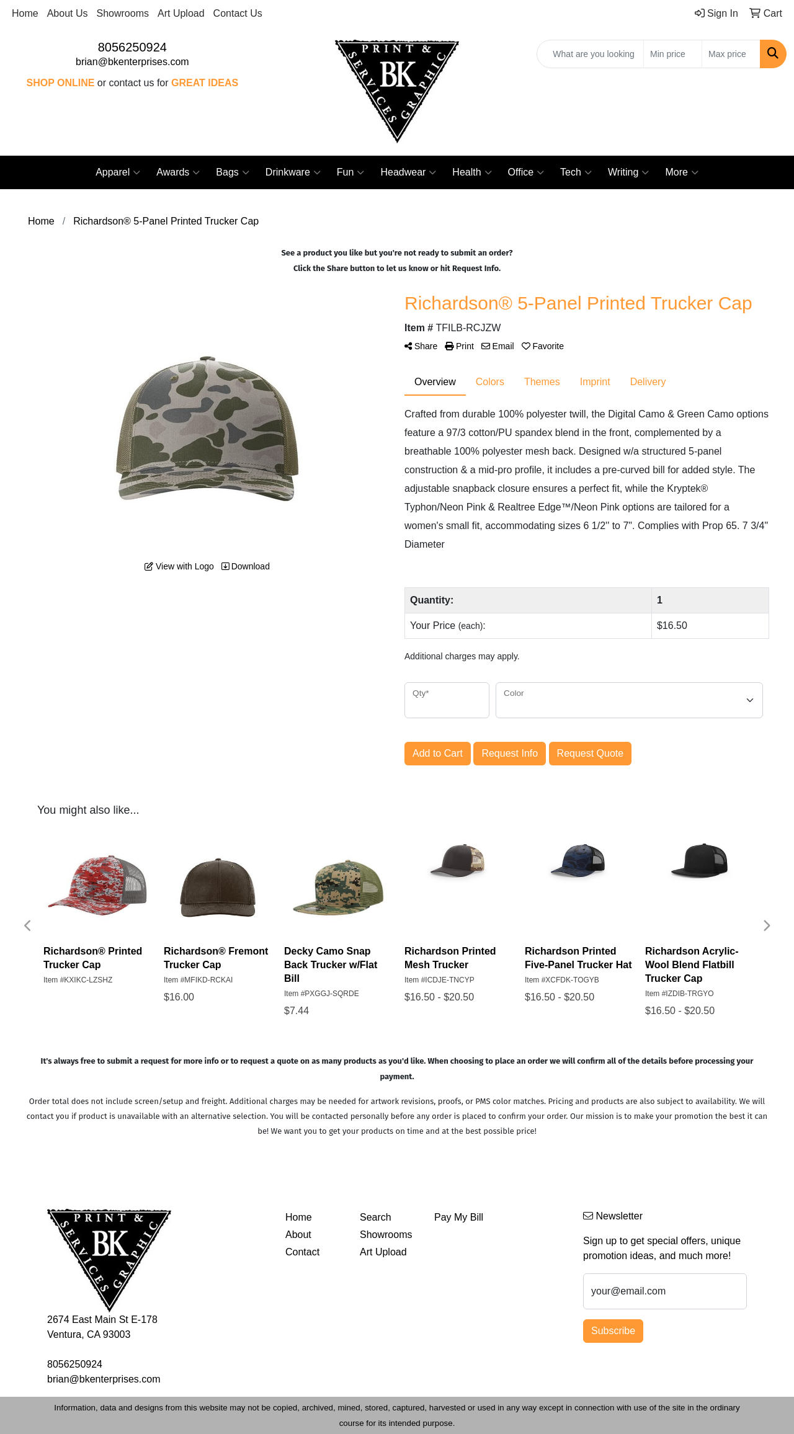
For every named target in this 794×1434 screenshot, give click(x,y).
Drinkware (293, 172)
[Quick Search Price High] (731, 54)
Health (471, 172)
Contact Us (237, 13)
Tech (576, 172)
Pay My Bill (458, 1217)
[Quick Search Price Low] (672, 54)
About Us (67, 13)
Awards (178, 172)
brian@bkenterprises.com (132, 61)
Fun (351, 172)
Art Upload (181, 13)
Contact (302, 1252)
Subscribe (613, 1330)
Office (526, 172)
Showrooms (123, 13)
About (298, 1234)
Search (375, 1217)
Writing (628, 172)
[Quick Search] (590, 54)
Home (25, 13)
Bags (232, 172)
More (681, 172)
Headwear (408, 172)
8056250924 (132, 47)
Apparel (118, 172)
